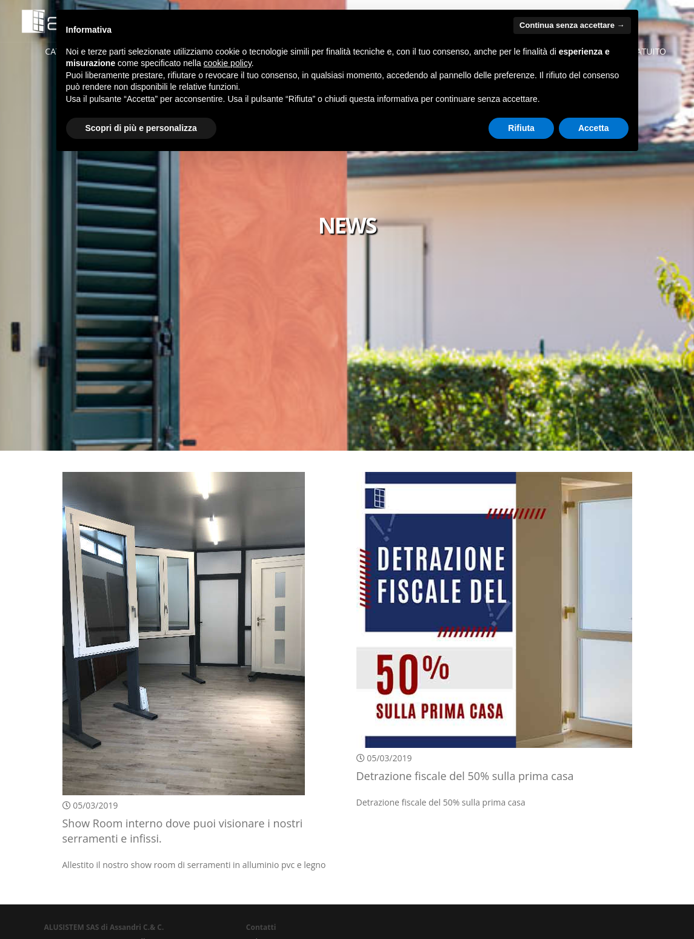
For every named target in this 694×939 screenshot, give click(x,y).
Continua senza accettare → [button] (571, 25)
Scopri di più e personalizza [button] (141, 128)
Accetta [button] (593, 128)
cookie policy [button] (228, 63)
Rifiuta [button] (521, 128)
